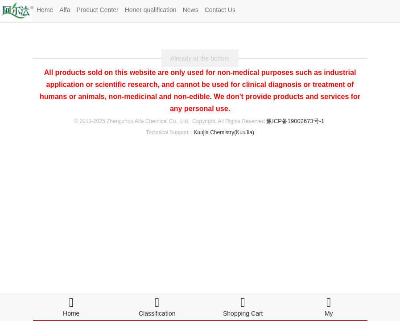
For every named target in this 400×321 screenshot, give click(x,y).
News (190, 9)
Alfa (64, 9)
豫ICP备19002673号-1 (295, 121)
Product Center (97, 9)
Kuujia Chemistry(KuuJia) (224, 132)
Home (45, 9)
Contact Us (220, 9)
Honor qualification (151, 9)
